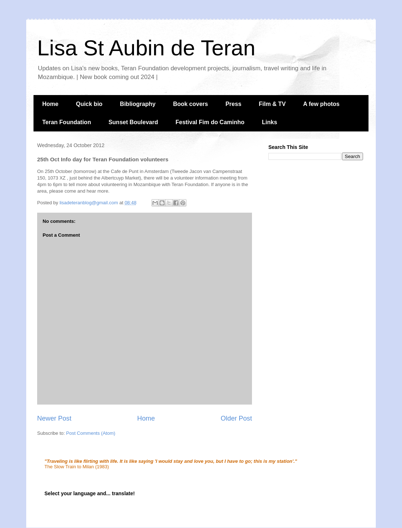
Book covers (190, 104)
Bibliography (137, 104)
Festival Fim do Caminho (210, 122)
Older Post (236, 418)
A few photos (321, 104)
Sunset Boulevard (133, 122)
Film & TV (272, 104)
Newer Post (54, 418)
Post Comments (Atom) (90, 433)
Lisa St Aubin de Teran (146, 48)
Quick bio (89, 104)
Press (233, 104)
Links (269, 122)
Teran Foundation (66, 122)
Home (50, 104)
